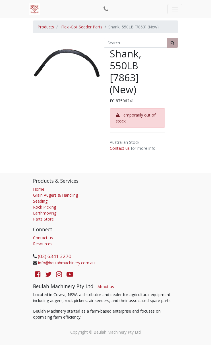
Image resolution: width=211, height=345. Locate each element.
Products (46, 27)
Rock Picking (44, 207)
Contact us (120, 148)
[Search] (172, 43)
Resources (42, 243)
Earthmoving (44, 213)
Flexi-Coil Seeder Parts (81, 27)
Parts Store (43, 219)
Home (38, 189)
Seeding (40, 201)
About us (106, 286)
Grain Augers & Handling (55, 195)
